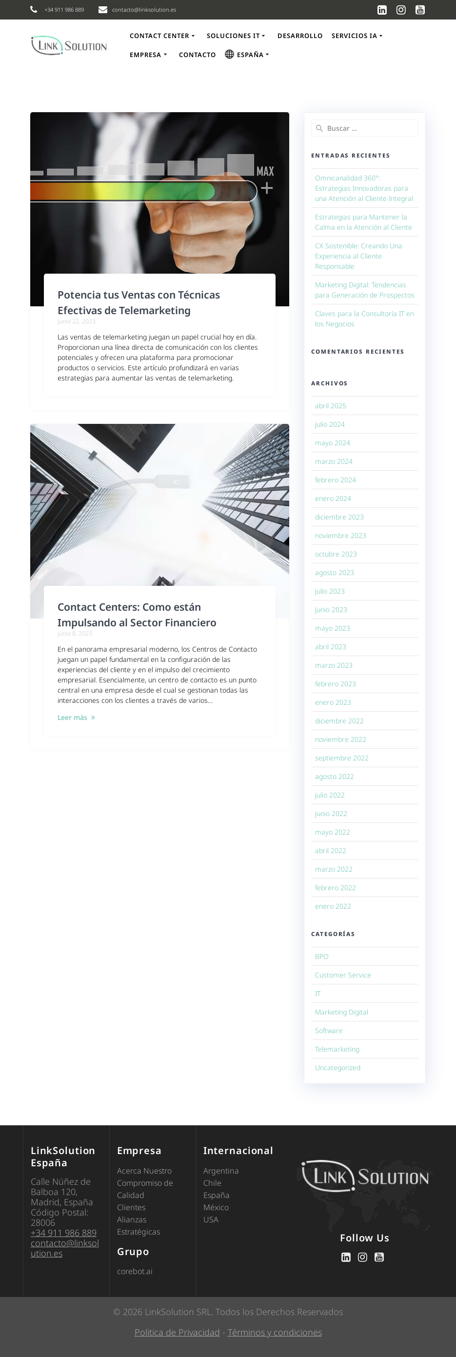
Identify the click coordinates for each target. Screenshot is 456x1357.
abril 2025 (330, 405)
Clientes (131, 1207)
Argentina (221, 1170)
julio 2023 (330, 591)
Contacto (197, 54)
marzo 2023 (334, 665)
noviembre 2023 (340, 535)
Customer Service (343, 974)
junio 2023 (331, 609)
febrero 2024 (335, 479)
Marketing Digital (341, 1012)
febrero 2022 (335, 887)
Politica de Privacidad (177, 1332)
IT (317, 993)
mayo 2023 (332, 628)
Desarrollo (300, 35)
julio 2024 (330, 424)
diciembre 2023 (339, 516)
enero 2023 (333, 702)
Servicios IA (354, 35)
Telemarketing (337, 1049)
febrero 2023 (335, 683)
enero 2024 (333, 498)
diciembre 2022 (339, 720)
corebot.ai (135, 1271)
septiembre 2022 (342, 757)
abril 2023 (330, 646)
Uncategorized (337, 1067)
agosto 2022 (334, 776)
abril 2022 (330, 850)
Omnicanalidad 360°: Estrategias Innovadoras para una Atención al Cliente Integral (364, 188)
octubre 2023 (336, 554)
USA (210, 1219)
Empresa (145, 54)
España (216, 1195)
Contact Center (159, 35)
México (216, 1207)
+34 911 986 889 (64, 1232)
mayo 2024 (332, 442)
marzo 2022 (334, 869)
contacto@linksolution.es (65, 1248)
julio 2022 (330, 794)
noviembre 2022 (340, 739)
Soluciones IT (233, 35)
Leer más (72, 717)
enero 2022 (333, 906)
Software (329, 1030)
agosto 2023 (334, 572)
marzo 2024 (334, 461)
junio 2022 (331, 813)
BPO (322, 956)
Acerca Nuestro (144, 1170)
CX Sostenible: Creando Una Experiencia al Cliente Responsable (358, 256)
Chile (212, 1182)
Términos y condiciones (275, 1332)
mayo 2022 (332, 832)
